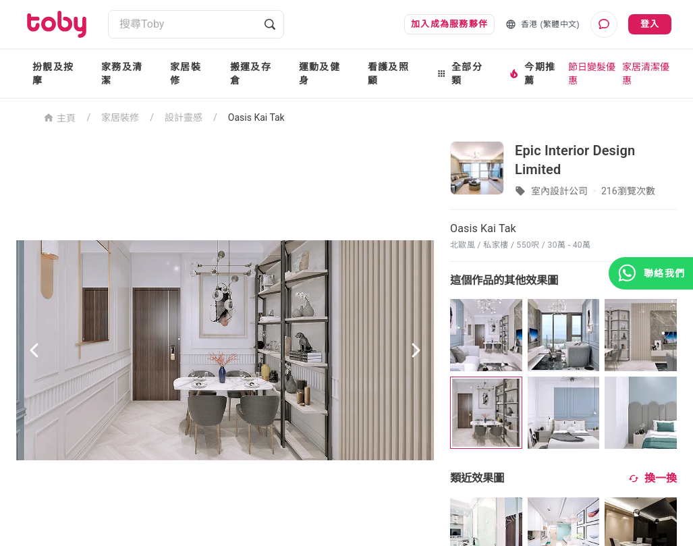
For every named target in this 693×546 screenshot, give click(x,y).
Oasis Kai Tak (256, 117)
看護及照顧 (388, 73)
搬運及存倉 (250, 73)
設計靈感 (183, 117)
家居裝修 (185, 73)
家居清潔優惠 (645, 73)
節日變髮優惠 (591, 73)
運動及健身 (319, 73)
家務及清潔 (121, 73)
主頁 (59, 117)
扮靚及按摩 (53, 73)
